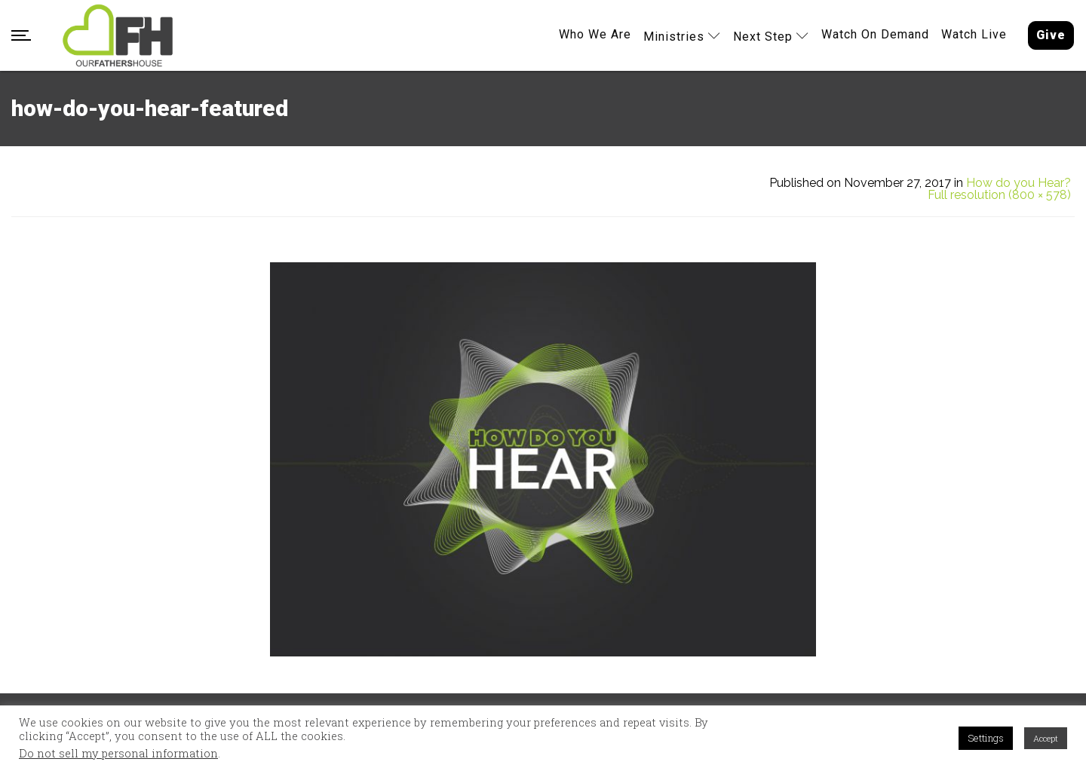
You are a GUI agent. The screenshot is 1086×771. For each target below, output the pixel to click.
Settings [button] (986, 738)
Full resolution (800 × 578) (999, 195)
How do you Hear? (1018, 183)
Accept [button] (1045, 738)
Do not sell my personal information (118, 753)
